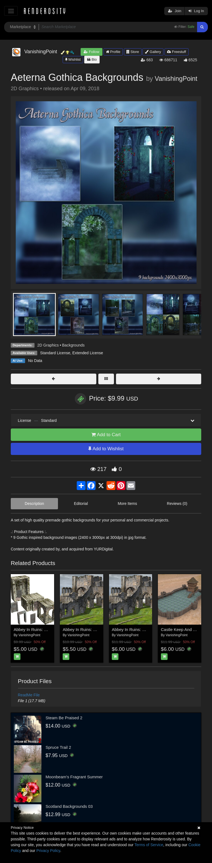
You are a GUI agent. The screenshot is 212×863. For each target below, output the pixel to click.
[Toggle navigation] (11, 11)
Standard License (55, 353)
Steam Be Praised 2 (64, 717)
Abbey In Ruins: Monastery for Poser (145, 629)
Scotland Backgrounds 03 (69, 806)
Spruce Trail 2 (58, 747)
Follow (91, 52)
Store (132, 52)
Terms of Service (148, 845)
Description (34, 503)
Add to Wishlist (105, 448)
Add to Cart (106, 434)
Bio (92, 59)
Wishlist (73, 59)
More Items (127, 503)
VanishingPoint (176, 78)
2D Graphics (48, 345)
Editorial (81, 503)
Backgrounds (73, 345)
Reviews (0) (177, 503)
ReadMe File (29, 695)
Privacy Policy (48, 850)
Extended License (87, 353)
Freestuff (176, 52)
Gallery (153, 52)
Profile (113, 52)
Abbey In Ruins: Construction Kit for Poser (52, 629)
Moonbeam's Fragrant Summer (74, 776)
